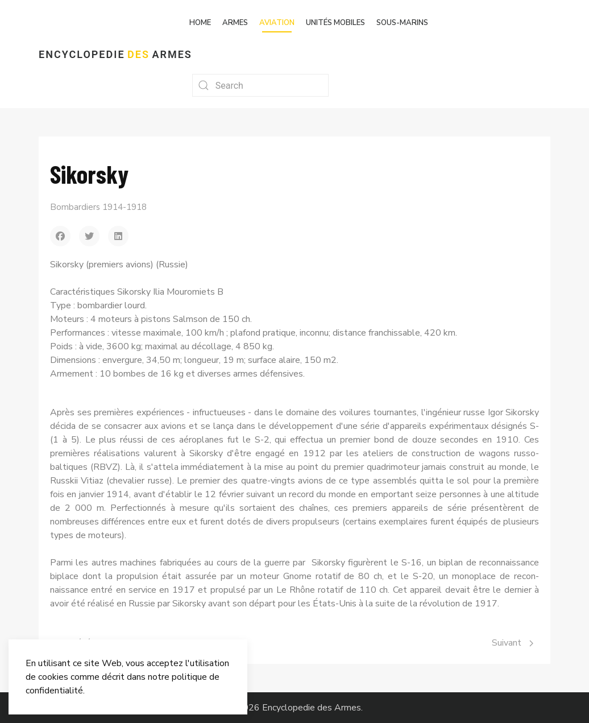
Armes (235, 23)
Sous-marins (402, 23)
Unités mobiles (335, 23)
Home (200, 23)
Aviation (276, 23)
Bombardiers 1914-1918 (98, 207)
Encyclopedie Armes (115, 54)
